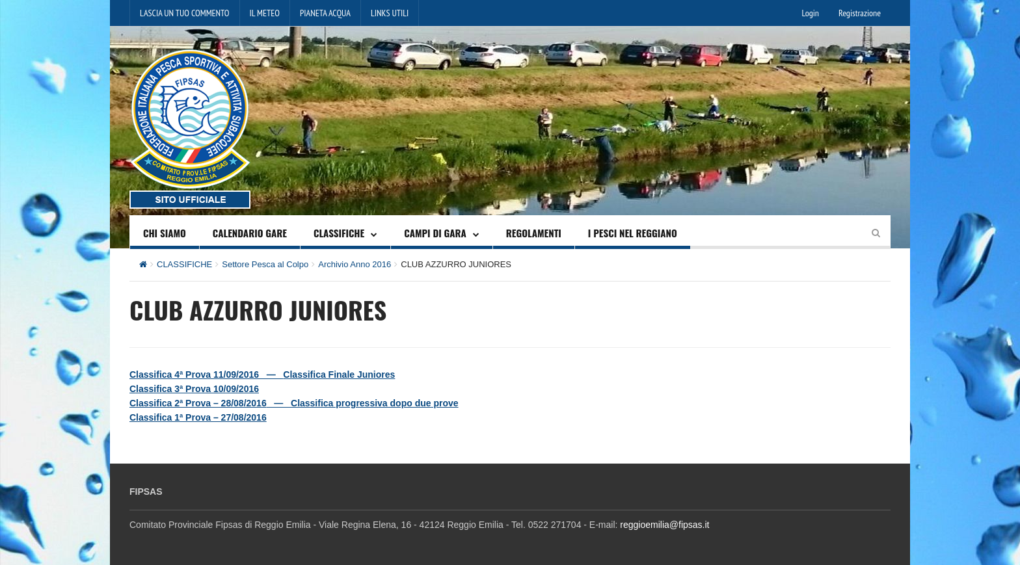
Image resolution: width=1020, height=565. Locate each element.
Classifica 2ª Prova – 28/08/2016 (198, 403)
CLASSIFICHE (339, 233)
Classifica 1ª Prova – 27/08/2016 (198, 417)
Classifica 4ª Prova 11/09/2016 (194, 374)
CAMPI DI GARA (435, 233)
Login (810, 13)
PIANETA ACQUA (325, 13)
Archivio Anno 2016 (354, 264)
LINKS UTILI (390, 13)
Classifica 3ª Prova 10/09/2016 (194, 389)
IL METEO (265, 13)
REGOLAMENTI (533, 233)
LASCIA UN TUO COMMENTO (185, 13)
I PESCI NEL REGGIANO (632, 233)
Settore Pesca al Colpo (265, 264)
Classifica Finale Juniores (339, 374)
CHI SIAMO (164, 233)
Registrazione (860, 13)
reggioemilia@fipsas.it (664, 524)
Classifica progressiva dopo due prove (375, 403)
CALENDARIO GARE (250, 233)
